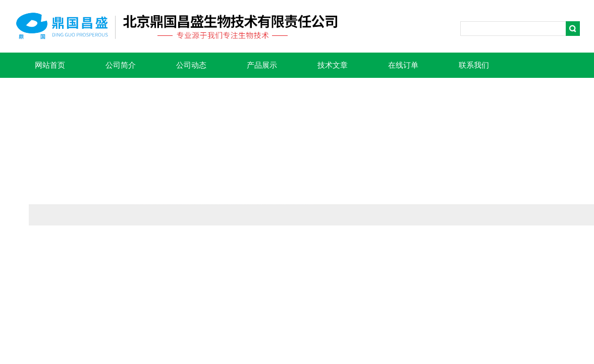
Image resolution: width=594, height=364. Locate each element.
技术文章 (332, 65)
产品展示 (262, 65)
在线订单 (403, 65)
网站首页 (50, 65)
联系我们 (474, 65)
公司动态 (191, 65)
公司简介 (120, 65)
